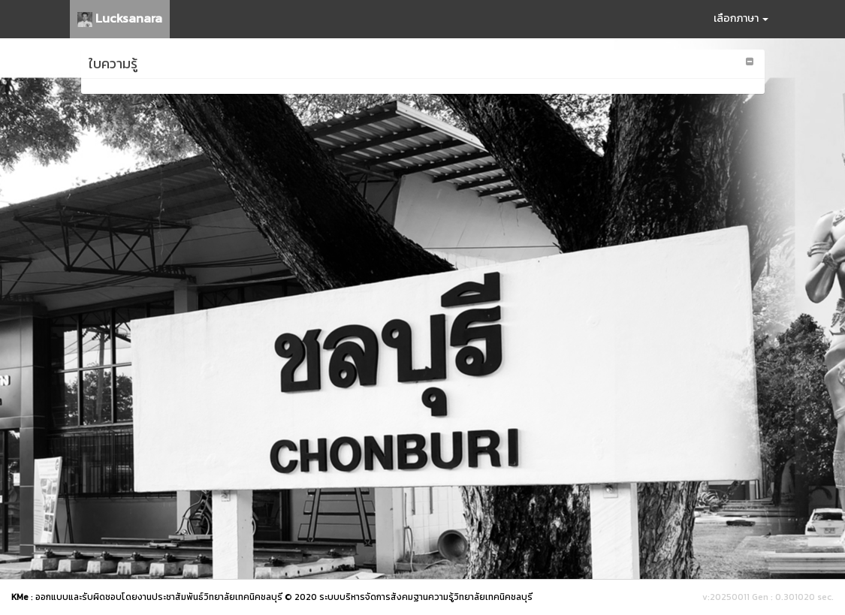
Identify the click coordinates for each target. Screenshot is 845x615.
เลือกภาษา (741, 18)
